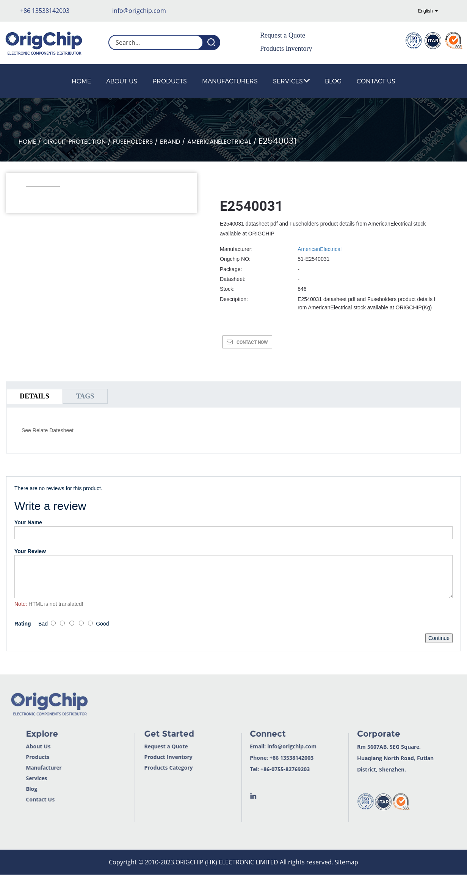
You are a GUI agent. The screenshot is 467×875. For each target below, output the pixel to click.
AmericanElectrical (219, 142)
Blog (333, 81)
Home (81, 81)
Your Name (28, 522)
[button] (29, 196)
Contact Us (376, 81)
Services (291, 81)
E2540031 (277, 141)
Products (169, 81)
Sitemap (346, 862)
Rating (22, 624)
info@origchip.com (139, 10)
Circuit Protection (74, 142)
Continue (439, 638)
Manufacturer (21, 767)
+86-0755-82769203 (263, 769)
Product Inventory (146, 757)
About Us (121, 81)
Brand (170, 142)
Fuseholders (133, 142)
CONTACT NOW (252, 342)
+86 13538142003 (44, 10)
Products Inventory (286, 48)
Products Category (146, 767)
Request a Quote (282, 35)
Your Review (30, 551)
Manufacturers (230, 81)
